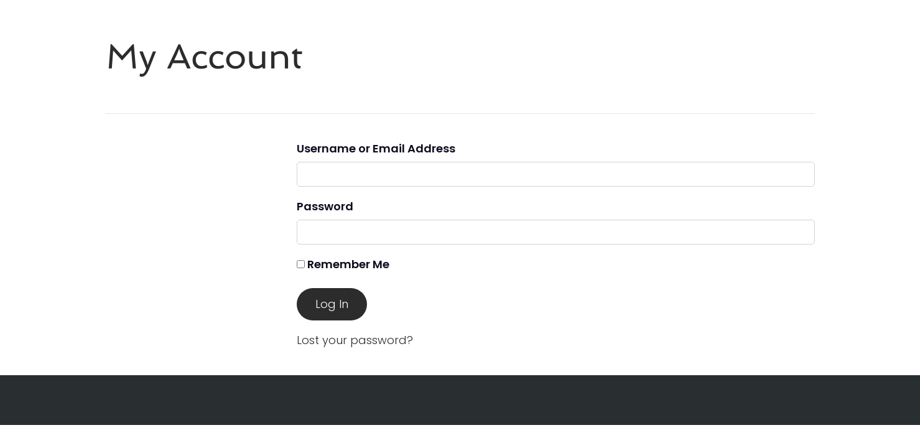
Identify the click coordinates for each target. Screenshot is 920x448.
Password (325, 206)
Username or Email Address (376, 148)
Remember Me (343, 264)
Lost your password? (355, 340)
